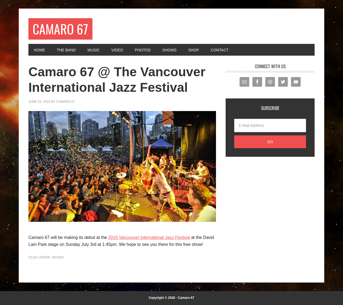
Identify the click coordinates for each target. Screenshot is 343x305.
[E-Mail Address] (270, 125)
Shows (58, 257)
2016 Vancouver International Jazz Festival (149, 237)
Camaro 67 (60, 28)
